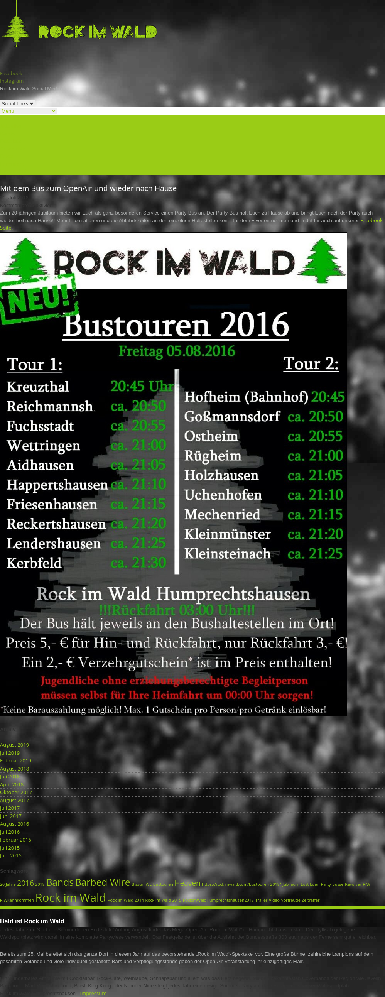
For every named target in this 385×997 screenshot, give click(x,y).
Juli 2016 (10, 831)
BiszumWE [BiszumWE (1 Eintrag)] (142, 884)
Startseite (11, 118)
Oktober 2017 (16, 792)
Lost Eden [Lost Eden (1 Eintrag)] (310, 884)
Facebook (11, 73)
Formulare (12, 163)
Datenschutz (14, 170)
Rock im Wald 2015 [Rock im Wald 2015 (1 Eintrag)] (163, 900)
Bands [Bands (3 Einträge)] (60, 882)
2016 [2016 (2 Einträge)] (25, 883)
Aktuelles (10, 125)
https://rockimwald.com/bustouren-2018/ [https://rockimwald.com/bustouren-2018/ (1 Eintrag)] (241, 884)
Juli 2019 (10, 752)
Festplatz (10, 140)
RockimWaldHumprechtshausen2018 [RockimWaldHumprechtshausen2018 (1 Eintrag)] (218, 900)
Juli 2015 (10, 847)
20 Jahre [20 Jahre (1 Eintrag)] (8, 884)
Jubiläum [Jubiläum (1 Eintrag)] (290, 884)
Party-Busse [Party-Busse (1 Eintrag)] (332, 884)
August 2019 (14, 744)
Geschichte (13, 148)
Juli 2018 (10, 776)
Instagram (12, 80)
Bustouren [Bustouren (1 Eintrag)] (163, 884)
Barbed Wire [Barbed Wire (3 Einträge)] (102, 882)
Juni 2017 (11, 816)
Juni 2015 (11, 855)
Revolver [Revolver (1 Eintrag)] (353, 884)
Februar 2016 (15, 839)
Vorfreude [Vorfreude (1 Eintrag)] (291, 900)
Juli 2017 (10, 807)
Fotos (6, 155)
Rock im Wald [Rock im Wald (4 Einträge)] (70, 897)
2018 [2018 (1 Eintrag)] (39, 884)
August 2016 (14, 823)
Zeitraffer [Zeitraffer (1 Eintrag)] (310, 900)
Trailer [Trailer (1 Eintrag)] (261, 900)
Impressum (93, 993)
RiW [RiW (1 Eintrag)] (366, 884)
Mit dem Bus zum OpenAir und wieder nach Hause (88, 188)
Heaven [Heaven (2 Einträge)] (188, 883)
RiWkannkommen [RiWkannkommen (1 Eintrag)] (17, 900)
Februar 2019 (15, 760)
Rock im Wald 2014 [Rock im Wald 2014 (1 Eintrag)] (126, 900)
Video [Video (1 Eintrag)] (274, 900)
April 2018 (12, 784)
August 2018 (14, 768)
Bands (7, 133)
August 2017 (14, 800)
